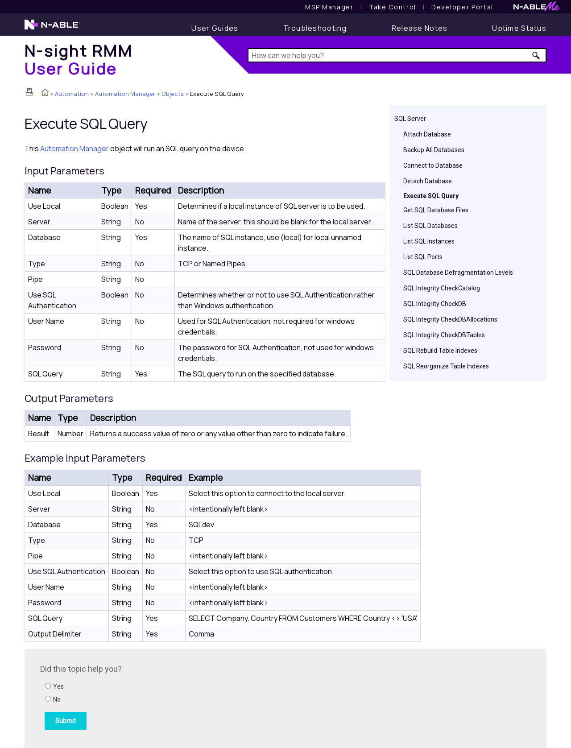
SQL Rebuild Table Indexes (440, 350)
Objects (172, 94)
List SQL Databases (430, 225)
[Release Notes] (420, 28)
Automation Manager (125, 94)
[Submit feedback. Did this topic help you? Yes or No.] (160, 697)
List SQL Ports (423, 256)
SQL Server (410, 118)
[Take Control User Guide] (392, 7)
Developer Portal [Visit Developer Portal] (462, 7)
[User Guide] (214, 28)
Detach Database (427, 181)
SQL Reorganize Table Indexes (446, 366)
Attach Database (427, 134)
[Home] (78, 59)
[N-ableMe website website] (536, 8)
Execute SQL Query (431, 195)
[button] (536, 55)
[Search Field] (397, 55)
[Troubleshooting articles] (315, 28)
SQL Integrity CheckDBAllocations (450, 319)
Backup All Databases (433, 149)
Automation (72, 94)
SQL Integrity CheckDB (434, 303)
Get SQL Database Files (435, 210)
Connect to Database (433, 165)
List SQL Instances (429, 241)
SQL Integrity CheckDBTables (444, 335)
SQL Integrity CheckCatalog (441, 288)
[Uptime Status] (519, 28)
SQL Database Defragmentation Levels (458, 272)
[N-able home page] (52, 28)
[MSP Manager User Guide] (329, 7)
